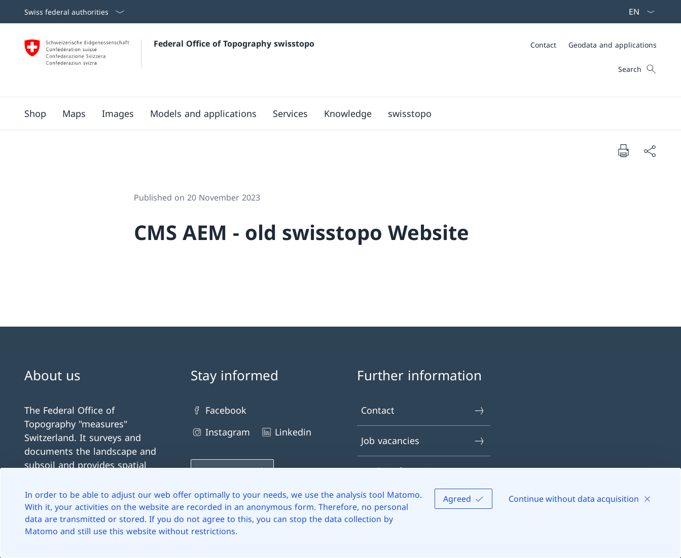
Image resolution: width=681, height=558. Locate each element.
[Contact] (543, 44)
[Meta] (593, 44)
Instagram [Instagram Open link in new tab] (220, 432)
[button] (74, 113)
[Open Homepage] (169, 60)
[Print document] (623, 150)
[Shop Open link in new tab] (35, 113)
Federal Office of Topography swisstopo (234, 43)
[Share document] (649, 150)
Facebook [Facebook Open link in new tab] (218, 410)
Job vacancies (423, 440)
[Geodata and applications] (612, 44)
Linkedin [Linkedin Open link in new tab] (285, 432)
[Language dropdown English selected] (638, 11)
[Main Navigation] (332, 113)
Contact (423, 410)
